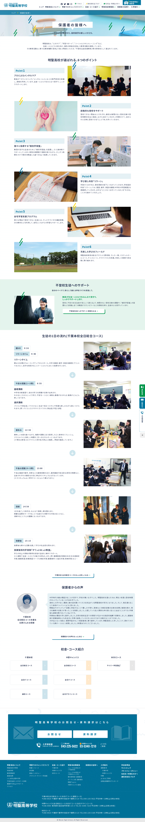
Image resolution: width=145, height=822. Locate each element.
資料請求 (90, 734)
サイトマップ (126, 768)
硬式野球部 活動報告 (75, 777)
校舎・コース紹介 (91, 7)
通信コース (26, 694)
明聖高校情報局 (108, 7)
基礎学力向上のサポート (15, 784)
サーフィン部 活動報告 (75, 779)
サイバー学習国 (113, 665)
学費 (102, 776)
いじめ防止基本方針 (14, 778)
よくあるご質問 (103, 745)
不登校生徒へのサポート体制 (16, 781)
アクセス (78, 4)
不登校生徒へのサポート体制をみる (82, 311)
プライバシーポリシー (129, 771)
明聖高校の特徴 (12, 768)
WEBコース (56, 773)
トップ (41, 7)
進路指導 (10, 776)
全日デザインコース (70, 694)
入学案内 (134, 7)
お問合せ (55, 734)
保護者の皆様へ (123, 7)
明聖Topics (72, 782)
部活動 (31, 770)
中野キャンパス (57, 770)
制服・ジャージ (34, 768)
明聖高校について (52, 7)
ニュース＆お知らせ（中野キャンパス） (74, 773)
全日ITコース (26, 680)
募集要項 (104, 768)
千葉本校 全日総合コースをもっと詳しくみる (72, 575)
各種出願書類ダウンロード (109, 781)
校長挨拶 (10, 770)
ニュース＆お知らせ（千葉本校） (74, 769)
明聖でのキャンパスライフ (72, 7)
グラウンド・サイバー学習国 (38, 776)
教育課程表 (11, 773)
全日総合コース (26, 665)
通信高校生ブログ (92, 4)
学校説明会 (125, 765)
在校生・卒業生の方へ (112, 4)
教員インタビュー (35, 773)
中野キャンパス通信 (74, 785)
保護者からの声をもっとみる (71, 636)
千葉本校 (55, 768)
